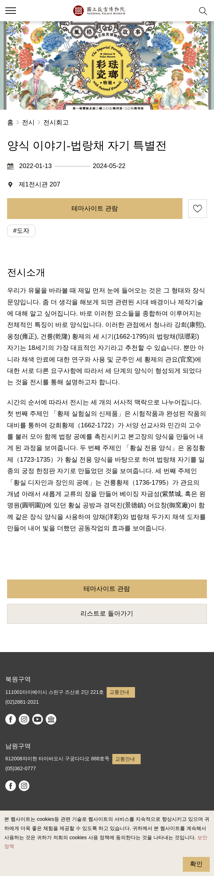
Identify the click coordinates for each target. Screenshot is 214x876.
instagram (24, 719)
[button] (186, 11)
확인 (196, 864)
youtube (37, 719)
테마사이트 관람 (95, 208)
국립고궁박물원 (99, 10)
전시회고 (56, 122)
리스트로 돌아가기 (106, 613)
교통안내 (119, 692)
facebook (10, 719)
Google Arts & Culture (51, 719)
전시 (28, 122)
